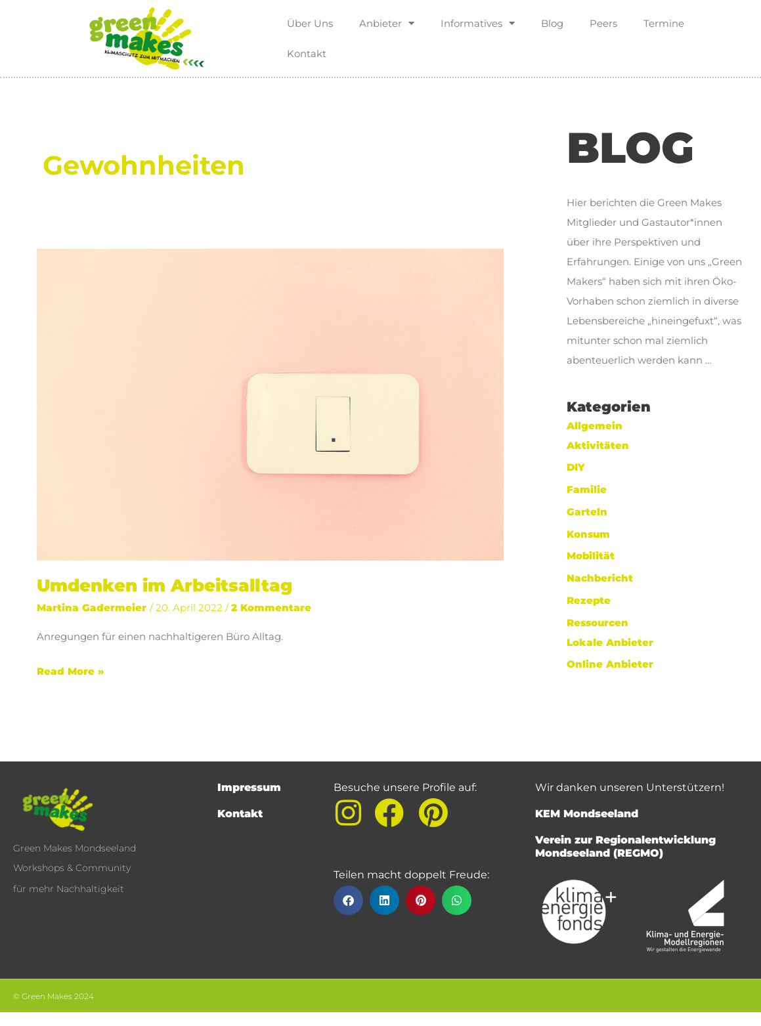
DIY (576, 467)
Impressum (249, 787)
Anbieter (386, 23)
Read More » (70, 669)
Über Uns (310, 23)
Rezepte (589, 600)
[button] (348, 900)
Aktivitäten (598, 445)
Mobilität (591, 555)
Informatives (478, 23)
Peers (603, 23)
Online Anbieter (610, 664)
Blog (552, 23)
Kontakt (306, 53)
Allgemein (594, 425)
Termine (663, 23)
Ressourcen (597, 622)
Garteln (587, 511)
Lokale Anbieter (610, 642)
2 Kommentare (271, 607)
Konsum (588, 534)
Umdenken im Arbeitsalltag (164, 585)
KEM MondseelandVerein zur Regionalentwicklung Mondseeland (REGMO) (625, 833)
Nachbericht (600, 578)
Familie (587, 489)
